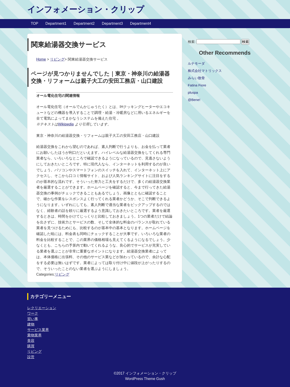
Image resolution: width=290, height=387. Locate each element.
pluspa (193, 92)
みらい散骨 (196, 78)
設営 (30, 357)
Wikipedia (66, 124)
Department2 (84, 23)
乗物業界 (34, 335)
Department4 (140, 23)
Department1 (56, 23)
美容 (30, 341)
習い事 (32, 319)
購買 (30, 346)
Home (41, 59)
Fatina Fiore (197, 85)
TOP (34, 23)
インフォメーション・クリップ (85, 9)
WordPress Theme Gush (145, 379)
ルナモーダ (196, 63)
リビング (57, 59)
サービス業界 (38, 330)
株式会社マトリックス (205, 71)
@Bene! (194, 100)
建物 (30, 324)
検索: (192, 42)
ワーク (32, 313)
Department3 (112, 23)
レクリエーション (41, 308)
